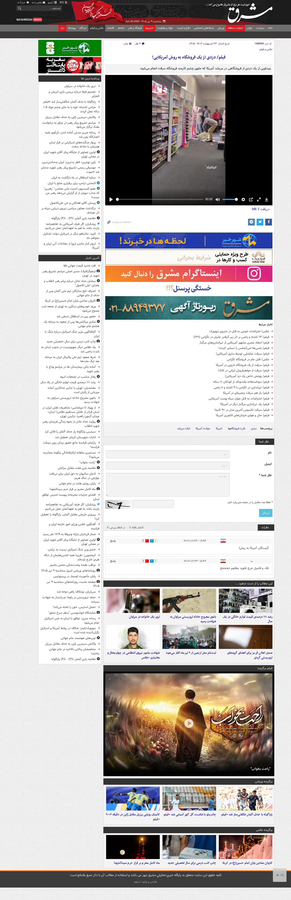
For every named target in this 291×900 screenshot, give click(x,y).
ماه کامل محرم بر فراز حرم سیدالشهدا (137, 875)
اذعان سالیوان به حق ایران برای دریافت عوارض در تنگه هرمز (74, 476)
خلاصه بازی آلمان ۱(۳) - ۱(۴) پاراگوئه (73, 218)
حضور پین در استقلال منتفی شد (76, 316)
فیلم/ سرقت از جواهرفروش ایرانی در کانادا (243, 370)
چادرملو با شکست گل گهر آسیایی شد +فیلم (190, 824)
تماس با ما (38, 2)
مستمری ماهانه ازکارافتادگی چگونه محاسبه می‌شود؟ (71, 455)
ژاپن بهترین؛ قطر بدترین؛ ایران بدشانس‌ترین (69, 162)
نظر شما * (265, 475)
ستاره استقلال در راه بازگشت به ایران (74, 177)
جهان (250, 28)
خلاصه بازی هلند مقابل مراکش (77, 468)
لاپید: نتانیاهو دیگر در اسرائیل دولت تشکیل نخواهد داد (71, 236)
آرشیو (52, 2)
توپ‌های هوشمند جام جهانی (78, 638)
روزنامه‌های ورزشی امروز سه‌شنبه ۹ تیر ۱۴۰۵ (68, 571)
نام (270, 452)
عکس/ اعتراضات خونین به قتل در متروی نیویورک (239, 331)
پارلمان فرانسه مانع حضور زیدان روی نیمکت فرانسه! (71, 445)
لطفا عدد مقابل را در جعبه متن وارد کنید (249, 502)
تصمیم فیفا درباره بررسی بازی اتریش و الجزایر (74, 94)
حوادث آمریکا (203, 428)
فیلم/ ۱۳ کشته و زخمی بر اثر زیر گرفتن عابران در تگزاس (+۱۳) (231, 337)
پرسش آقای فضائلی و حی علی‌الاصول (73, 203)
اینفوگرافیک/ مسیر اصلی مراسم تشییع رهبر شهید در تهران (70, 273)
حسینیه (149, 28)
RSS (64, 2)
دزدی (254, 428)
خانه (270, 28)
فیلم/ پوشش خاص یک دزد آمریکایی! (247, 376)
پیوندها (72, 28)
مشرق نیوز (240, 11)
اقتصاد (110, 28)
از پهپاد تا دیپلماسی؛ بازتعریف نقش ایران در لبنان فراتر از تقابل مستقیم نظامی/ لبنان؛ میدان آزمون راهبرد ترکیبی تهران (71, 412)
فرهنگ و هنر (135, 28)
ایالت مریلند (183, 428)
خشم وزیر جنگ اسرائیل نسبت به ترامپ (72, 549)
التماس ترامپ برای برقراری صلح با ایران (72, 183)
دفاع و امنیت (184, 28)
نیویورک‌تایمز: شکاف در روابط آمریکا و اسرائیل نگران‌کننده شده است (69, 630)
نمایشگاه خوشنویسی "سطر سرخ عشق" (72, 613)
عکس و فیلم (96, 28)
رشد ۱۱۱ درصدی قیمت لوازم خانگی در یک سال (247, 622)
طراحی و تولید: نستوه (145, 894)
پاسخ (113, 541)
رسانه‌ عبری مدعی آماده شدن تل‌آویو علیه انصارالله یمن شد (72, 134)
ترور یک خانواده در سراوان (144, 619)
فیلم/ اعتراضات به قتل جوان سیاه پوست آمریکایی (239, 398)
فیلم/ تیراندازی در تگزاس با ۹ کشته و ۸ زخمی (241, 387)
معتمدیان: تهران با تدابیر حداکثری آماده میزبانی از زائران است (73, 390)
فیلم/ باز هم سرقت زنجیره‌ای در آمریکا (246, 393)
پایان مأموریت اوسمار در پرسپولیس (74, 576)
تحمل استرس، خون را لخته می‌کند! (74, 607)
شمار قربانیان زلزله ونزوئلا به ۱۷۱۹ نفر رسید (69, 534)
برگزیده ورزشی (263, 787)
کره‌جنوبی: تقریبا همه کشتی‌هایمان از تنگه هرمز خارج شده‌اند (71, 557)
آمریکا (219, 428)
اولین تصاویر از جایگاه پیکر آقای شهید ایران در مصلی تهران (71, 154)
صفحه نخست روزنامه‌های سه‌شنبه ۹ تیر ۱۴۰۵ (73, 584)
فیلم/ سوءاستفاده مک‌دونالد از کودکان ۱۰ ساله (241, 382)
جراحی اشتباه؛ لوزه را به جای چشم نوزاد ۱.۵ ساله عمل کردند (71, 109)
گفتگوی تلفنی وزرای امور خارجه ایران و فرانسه (74, 526)
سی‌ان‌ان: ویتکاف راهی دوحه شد (76, 592)
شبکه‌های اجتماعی (204, 28)
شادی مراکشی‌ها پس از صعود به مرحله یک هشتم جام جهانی (71, 324)
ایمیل (268, 464)
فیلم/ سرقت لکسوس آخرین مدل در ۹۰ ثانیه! (241, 410)
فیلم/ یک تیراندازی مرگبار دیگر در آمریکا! (244, 404)
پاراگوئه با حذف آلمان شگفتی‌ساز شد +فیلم (246, 824)
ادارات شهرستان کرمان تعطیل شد (75, 437)
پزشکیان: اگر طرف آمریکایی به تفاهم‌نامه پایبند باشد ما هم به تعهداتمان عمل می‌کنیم (72, 226)
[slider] (159, 199)
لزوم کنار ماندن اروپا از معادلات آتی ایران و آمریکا (71, 246)
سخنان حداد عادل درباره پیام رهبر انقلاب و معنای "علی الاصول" (71, 283)
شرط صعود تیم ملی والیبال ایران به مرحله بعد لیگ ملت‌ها (72, 359)
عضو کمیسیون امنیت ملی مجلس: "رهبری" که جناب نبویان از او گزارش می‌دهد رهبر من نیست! (71, 193)
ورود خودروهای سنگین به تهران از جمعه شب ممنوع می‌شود (70, 308)
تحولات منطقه (235, 28)
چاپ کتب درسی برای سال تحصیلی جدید (192, 875)
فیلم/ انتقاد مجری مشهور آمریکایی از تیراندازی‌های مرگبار (234, 343)
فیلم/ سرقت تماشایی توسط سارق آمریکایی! (242, 354)
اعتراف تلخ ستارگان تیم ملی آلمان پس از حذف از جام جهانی (72, 293)
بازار (62, 28)
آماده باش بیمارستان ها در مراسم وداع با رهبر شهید (72, 369)
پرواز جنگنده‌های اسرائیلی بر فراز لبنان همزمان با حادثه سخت (74, 144)
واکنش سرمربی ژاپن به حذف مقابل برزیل (70, 117)
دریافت (261, 209)
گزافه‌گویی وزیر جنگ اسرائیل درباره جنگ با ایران (72, 334)
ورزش (220, 28)
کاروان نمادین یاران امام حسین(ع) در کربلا (247, 875)
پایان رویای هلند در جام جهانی (77, 483)
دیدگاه (82, 28)
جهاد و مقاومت (165, 28)
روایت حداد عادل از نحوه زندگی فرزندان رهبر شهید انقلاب (71, 424)
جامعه (121, 28)
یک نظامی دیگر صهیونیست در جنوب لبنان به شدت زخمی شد (70, 349)
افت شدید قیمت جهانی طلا (79, 266)
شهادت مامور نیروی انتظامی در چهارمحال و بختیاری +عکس (133, 662)
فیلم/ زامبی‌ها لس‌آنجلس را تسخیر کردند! (244, 348)
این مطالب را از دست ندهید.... (253, 583)
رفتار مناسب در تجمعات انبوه (78, 377)
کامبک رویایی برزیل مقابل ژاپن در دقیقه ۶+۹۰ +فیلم (133, 826)
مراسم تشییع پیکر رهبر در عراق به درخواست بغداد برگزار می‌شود (70, 125)
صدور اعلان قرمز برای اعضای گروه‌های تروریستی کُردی (249, 662)
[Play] (111, 199)
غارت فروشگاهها (236, 428)
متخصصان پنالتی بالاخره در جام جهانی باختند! (74, 651)
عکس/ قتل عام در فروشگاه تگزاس (248, 359)
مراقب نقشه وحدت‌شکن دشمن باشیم (73, 565)
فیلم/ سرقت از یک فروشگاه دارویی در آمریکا (242, 365)
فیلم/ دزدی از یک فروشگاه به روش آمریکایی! (189, 57)
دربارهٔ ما (23, 2)
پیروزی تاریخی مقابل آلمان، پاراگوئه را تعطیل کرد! (70, 516)
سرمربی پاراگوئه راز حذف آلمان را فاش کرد (70, 432)
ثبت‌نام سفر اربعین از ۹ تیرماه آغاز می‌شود (191, 659)
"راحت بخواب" (260, 775)
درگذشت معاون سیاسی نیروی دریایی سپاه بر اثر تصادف (70, 210)
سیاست (260, 28)
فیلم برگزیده (265, 674)
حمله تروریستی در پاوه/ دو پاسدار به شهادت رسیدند (70, 599)
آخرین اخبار (92, 258)
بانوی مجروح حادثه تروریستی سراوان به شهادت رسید (193, 622)
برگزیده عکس (264, 839)
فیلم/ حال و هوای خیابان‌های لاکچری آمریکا (242, 415)
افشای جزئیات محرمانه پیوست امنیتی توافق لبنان (70, 497)
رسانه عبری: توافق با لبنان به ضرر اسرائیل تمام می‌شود (71, 620)
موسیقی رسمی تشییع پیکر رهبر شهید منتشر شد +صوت (70, 170)
